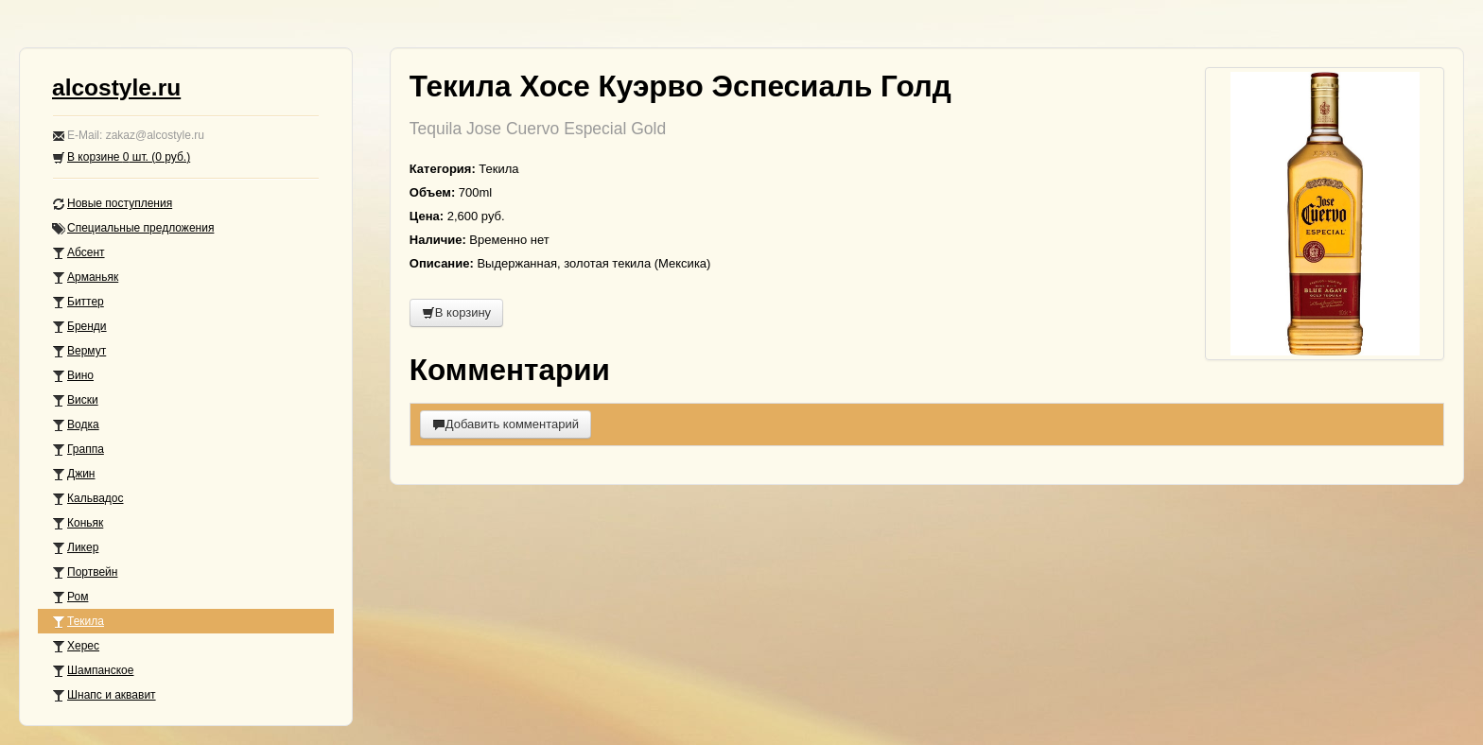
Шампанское (92, 671)
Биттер (78, 302)
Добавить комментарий (505, 424)
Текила (78, 622)
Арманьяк (85, 277)
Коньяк (77, 523)
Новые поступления (112, 204)
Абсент (78, 253)
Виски (75, 400)
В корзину (456, 312)
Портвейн (84, 572)
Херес (75, 646)
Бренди (79, 327)
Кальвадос (88, 499)
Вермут (79, 351)
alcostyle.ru (116, 87)
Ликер (75, 548)
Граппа (78, 449)
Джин (73, 474)
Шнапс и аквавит (104, 695)
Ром (70, 597)
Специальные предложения (133, 228)
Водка (75, 425)
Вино (73, 376)
